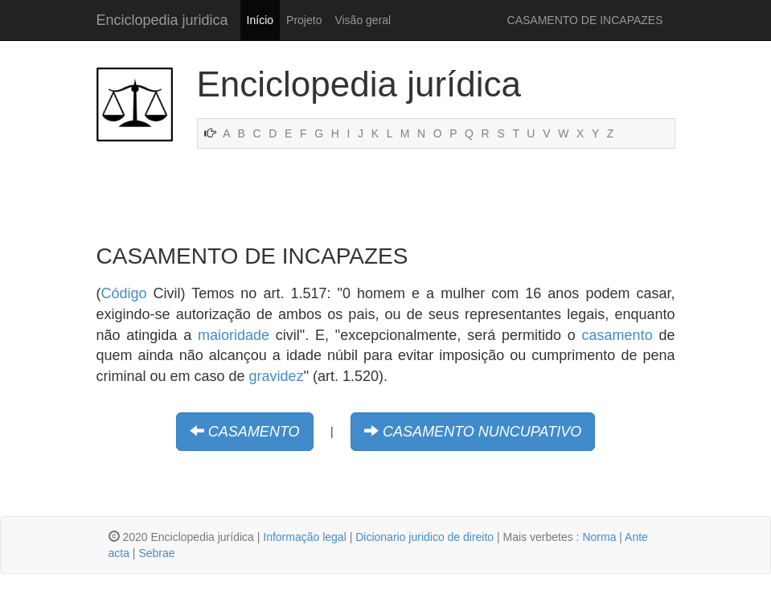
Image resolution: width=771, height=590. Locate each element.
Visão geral (362, 20)
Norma (599, 537)
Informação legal (305, 537)
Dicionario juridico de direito (424, 537)
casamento (617, 335)
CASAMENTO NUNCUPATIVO (482, 432)
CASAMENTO (254, 432)
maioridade (233, 335)
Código (124, 293)
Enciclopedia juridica (162, 20)
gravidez (276, 376)
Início (260, 20)
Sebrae (156, 553)
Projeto (304, 20)
